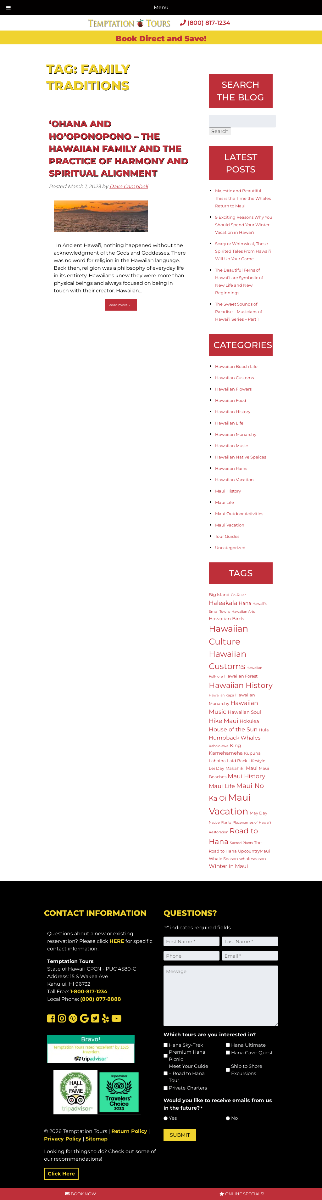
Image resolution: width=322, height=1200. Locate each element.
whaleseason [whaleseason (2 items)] (252, 858)
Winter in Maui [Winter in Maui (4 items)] (228, 866)
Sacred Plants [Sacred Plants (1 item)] (241, 843)
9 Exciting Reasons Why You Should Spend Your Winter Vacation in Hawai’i (243, 225)
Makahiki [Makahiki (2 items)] (235, 768)
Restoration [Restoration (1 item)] (218, 832)
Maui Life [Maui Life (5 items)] (222, 786)
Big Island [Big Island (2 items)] (219, 594)
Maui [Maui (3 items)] (252, 768)
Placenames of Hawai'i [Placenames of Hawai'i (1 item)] (251, 822)
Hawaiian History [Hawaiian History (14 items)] (241, 685)
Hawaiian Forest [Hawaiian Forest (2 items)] (241, 676)
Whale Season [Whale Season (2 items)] (223, 858)
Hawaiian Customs (234, 377)
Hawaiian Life (229, 422)
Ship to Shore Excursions (246, 1069)
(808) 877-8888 (100, 999)
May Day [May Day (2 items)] (258, 812)
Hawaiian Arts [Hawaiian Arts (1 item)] (243, 612)
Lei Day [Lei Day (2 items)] (216, 768)
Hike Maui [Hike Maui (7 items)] (223, 720)
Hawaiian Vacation (234, 479)
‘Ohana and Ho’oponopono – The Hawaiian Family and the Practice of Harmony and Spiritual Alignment (118, 148)
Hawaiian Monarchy (235, 434)
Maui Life (224, 502)
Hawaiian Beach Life (236, 366)
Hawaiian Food (230, 400)
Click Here (61, 1174)
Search (220, 131)
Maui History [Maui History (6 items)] (246, 776)
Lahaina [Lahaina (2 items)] (217, 760)
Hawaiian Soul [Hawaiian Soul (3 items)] (244, 712)
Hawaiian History (232, 411)
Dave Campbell (128, 186)
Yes (173, 1118)
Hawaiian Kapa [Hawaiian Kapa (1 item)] (221, 695)
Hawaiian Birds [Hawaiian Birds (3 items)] (226, 619)
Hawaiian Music (231, 445)
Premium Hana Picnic (187, 1055)
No (234, 1118)
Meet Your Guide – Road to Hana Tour (188, 1073)
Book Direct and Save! (161, 38)
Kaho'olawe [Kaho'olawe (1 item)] (219, 746)
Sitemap (97, 1139)
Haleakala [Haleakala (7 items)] (223, 602)
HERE (116, 941)
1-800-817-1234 (88, 991)
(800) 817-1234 (205, 22)
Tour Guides (227, 536)
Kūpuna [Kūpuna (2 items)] (252, 753)
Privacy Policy (62, 1139)
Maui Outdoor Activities (239, 513)
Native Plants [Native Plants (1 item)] (220, 822)
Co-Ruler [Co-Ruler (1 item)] (238, 595)
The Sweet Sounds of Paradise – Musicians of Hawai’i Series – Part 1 (238, 311)
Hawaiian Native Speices (240, 456)
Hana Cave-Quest (252, 1053)
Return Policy (129, 1131)
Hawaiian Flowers (233, 389)
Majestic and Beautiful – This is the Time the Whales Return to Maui (243, 198)
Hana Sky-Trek (186, 1045)
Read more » (119, 305)
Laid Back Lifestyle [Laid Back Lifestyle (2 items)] (246, 760)
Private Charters (188, 1088)
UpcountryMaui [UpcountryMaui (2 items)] (254, 851)
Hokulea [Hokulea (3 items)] (249, 721)
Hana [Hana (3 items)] (245, 603)
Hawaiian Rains (231, 468)
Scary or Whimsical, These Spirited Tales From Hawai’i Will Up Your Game (243, 251)
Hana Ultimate (248, 1045)
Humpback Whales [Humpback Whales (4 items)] (234, 738)
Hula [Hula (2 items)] (264, 729)
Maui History (228, 490)
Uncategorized (230, 547)
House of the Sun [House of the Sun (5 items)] (233, 729)
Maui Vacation (229, 524)
